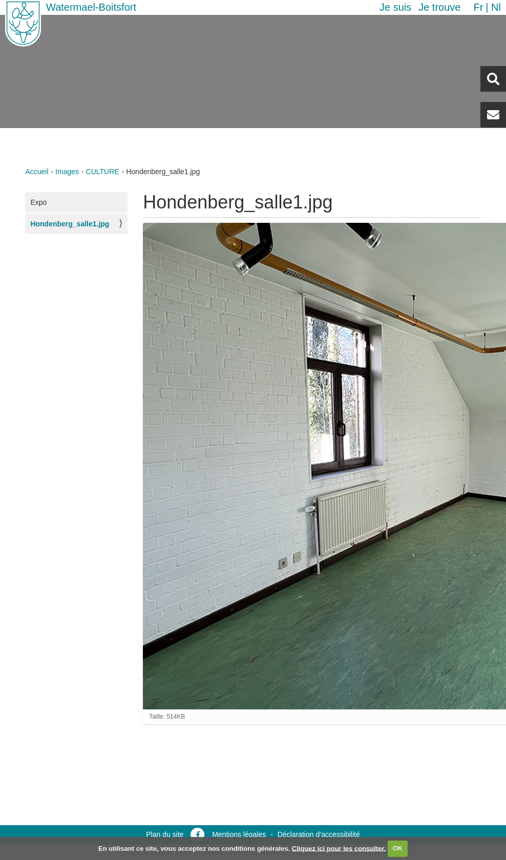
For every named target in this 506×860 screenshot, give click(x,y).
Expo (38, 202)
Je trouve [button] (439, 7)
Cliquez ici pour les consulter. (339, 848)
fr (478, 7)
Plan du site (164, 834)
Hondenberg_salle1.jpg (69, 224)
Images (67, 171)
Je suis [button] (395, 7)
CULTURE (102, 171)
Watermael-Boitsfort (91, 7)
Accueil (36, 171)
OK (398, 848)
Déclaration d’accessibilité (319, 834)
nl (496, 7)
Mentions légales (239, 834)
